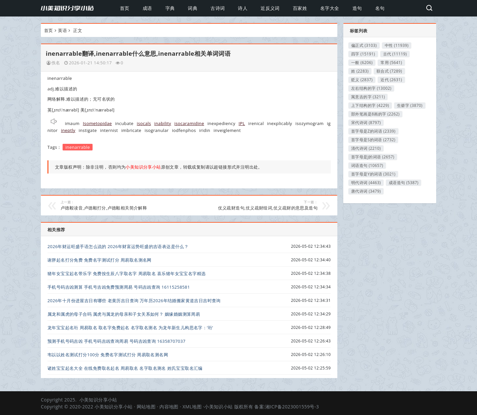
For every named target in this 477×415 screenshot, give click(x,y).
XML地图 (192, 406)
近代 (391, 79)
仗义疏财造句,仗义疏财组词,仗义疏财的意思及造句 (258, 205)
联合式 (389, 71)
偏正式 (364, 45)
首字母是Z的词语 (373, 131)
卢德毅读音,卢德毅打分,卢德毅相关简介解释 (120, 205)
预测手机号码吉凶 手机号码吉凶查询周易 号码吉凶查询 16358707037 (116, 341)
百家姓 (300, 8)
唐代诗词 (366, 191)
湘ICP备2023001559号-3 (292, 406)
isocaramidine (189, 123)
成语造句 (403, 182)
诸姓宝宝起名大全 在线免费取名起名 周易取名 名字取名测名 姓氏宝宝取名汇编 (125, 368)
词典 (192, 8)
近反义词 (270, 8)
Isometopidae (97, 123)
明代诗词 (366, 182)
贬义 (362, 79)
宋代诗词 (366, 122)
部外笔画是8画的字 (375, 114)
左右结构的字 (371, 88)
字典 (170, 8)
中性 (397, 45)
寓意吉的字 (368, 97)
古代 (395, 54)
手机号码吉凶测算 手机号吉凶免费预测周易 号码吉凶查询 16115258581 (118, 287)
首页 (124, 8)
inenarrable (77, 147)
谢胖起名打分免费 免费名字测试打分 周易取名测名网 (99, 260)
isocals (144, 123)
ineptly (68, 130)
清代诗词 (366, 148)
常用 (391, 62)
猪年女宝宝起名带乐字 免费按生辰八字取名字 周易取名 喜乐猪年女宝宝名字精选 (126, 273)
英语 (62, 30)
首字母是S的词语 (373, 140)
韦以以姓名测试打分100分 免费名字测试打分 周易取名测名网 (107, 355)
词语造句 (367, 165)
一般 (362, 62)
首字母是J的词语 (372, 157)
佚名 (55, 63)
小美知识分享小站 (98, 400)
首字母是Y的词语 (373, 174)
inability (162, 123)
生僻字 (410, 105)
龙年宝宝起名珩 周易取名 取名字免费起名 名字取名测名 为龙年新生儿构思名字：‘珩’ (130, 328)
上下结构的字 (370, 105)
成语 (147, 8)
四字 (363, 54)
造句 (357, 8)
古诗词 (217, 8)
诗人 (242, 8)
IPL (241, 123)
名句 (380, 8)
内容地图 (169, 406)
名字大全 (329, 8)
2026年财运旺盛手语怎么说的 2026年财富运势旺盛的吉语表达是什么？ (117, 246)
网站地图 (146, 406)
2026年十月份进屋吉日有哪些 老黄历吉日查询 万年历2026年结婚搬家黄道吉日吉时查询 (134, 300)
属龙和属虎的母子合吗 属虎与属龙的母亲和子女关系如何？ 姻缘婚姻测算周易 (123, 314)
